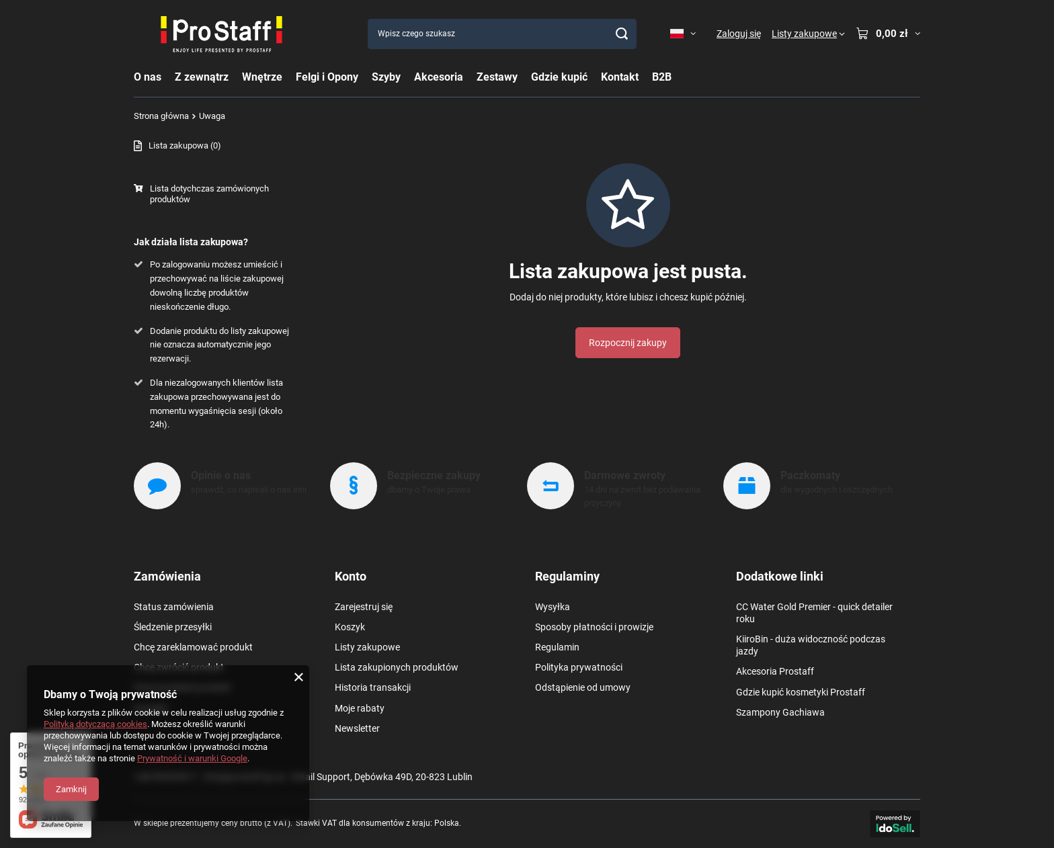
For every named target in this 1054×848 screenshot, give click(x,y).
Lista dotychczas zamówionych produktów (209, 194)
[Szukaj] (621, 34)
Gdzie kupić (559, 77)
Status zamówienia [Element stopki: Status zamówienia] (174, 606)
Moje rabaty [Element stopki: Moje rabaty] (359, 708)
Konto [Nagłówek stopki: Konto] (350, 576)
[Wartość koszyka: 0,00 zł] (888, 33)
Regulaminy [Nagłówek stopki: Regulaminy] (567, 576)
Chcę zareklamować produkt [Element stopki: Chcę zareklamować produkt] (193, 647)
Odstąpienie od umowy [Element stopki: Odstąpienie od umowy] (583, 687)
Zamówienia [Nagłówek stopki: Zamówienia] (167, 576)
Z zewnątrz (202, 77)
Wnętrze (262, 77)
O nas (147, 77)
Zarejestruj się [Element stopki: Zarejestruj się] (364, 606)
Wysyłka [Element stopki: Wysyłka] (552, 606)
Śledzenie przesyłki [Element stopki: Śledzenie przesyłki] (173, 627)
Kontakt (620, 77)
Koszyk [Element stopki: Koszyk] (350, 627)
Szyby (386, 77)
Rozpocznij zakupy (628, 342)
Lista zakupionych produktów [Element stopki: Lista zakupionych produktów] (396, 667)
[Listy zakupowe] (808, 34)
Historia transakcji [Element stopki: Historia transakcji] (373, 687)
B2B (662, 77)
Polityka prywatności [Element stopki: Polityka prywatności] (578, 667)
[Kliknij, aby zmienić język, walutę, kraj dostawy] (683, 33)
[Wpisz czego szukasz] (502, 34)
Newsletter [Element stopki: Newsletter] (357, 728)
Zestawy (497, 77)
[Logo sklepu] (221, 33)
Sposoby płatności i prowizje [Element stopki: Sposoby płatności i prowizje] (594, 627)
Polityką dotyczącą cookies (95, 724)
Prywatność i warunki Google (192, 758)
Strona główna (161, 116)
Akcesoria (438, 77)
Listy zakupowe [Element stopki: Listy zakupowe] (367, 647)
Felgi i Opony (327, 77)
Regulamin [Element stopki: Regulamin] (557, 647)
